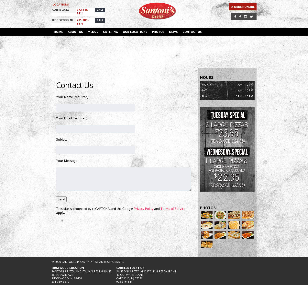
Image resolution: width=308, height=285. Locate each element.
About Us (75, 32)
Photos (158, 32)
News (173, 32)
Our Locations (135, 32)
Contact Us (192, 32)
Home (58, 32)
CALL (100, 10)
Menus (93, 32)
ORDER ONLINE (243, 7)
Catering (110, 32)
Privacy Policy (143, 209)
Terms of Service (172, 209)
